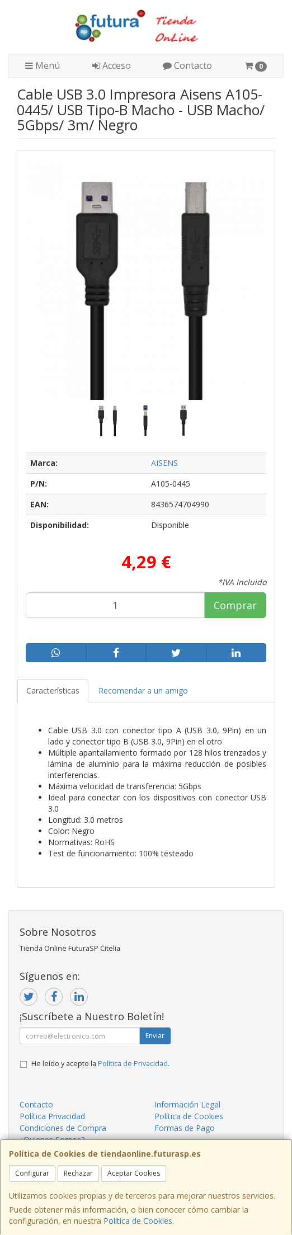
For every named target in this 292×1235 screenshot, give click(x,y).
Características (52, 690)
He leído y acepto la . (100, 1063)
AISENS (164, 463)
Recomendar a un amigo (143, 690)
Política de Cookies (137, 1220)
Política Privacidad (52, 1116)
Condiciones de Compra (63, 1128)
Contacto (187, 65)
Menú (42, 65)
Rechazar (78, 1173)
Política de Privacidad (133, 1063)
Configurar (32, 1173)
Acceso (111, 65)
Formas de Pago (184, 1128)
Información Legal (187, 1104)
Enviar (154, 1035)
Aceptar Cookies (133, 1173)
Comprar (235, 605)
